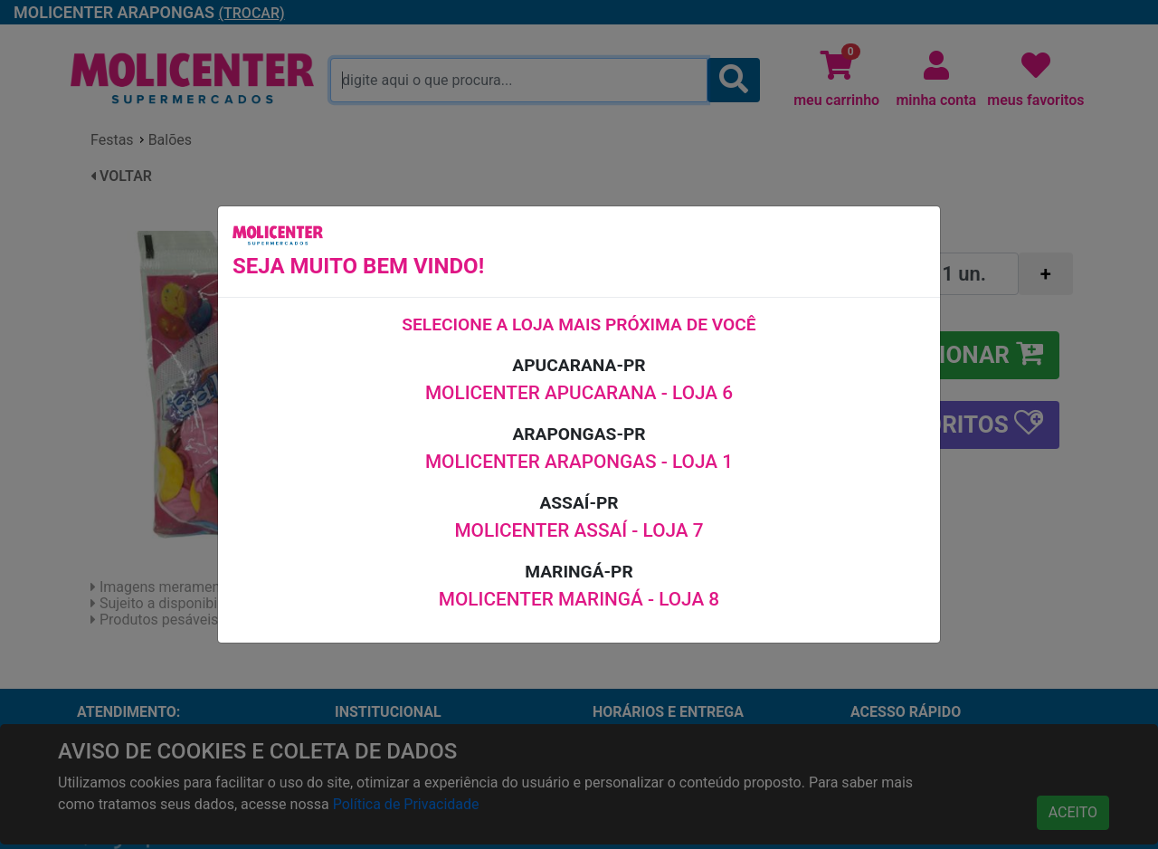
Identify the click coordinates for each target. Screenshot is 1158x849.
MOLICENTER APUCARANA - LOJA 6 (579, 393)
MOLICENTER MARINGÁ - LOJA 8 (579, 599)
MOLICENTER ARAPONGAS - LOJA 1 (579, 461)
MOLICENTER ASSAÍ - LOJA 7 (578, 530)
